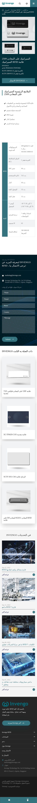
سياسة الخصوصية (14, 786)
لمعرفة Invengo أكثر (16, 723)
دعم (3, 741)
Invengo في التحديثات (18, 535)
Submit (9, 339)
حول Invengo (6, 746)
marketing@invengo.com (13, 275)
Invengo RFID (15, 10)
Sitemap (4, 786)
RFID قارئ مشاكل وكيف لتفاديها (14, 570)
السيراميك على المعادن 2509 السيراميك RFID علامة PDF (18, 247)
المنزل (7, 10)
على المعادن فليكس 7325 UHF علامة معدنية (17, 392)
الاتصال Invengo (18, 81)
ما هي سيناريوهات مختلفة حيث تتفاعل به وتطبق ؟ (17, 683)
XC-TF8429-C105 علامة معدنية (15, 435)
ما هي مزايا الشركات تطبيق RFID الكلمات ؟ (18, 645)
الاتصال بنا (5, 755)
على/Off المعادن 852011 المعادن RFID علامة (18, 519)
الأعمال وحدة (6, 751)
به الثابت (25, 10)
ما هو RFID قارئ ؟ (9, 607)
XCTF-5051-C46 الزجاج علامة (15, 477)
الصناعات (5, 737)
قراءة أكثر (18, 574)
